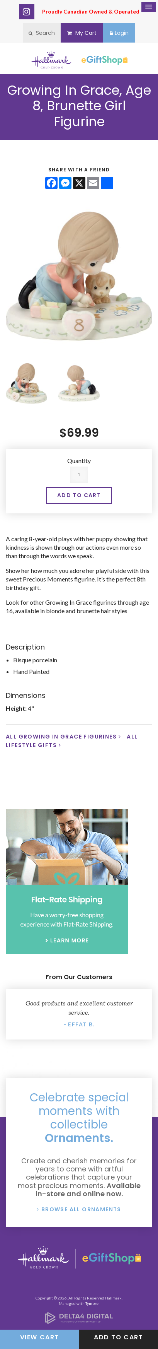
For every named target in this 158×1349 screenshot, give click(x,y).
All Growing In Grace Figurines (61, 736)
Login (119, 33)
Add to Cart (118, 1337)
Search (42, 33)
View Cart (39, 1337)
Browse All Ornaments (81, 1209)
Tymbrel (92, 1303)
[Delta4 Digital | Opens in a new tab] (79, 1321)
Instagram (26, 11)
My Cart (82, 33)
